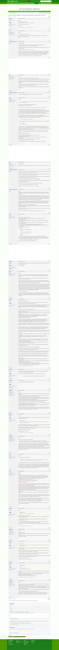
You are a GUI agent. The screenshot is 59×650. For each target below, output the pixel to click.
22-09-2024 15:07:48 (21, 189)
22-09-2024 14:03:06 (21, 97)
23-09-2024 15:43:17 (21, 471)
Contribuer (10, 643)
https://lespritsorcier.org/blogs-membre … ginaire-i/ (25, 479)
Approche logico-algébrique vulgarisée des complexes (33, 15)
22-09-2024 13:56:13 (21, 92)
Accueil (9, 3)
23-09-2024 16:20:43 (21, 508)
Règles (22, 11)
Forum (36, 3)
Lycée (12, 3)
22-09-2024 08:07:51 (21, 30)
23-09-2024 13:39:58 (21, 390)
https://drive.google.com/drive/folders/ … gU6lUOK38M (26, 22)
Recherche (26, 11)
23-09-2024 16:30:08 (21, 529)
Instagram (32, 642)
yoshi (10, 97)
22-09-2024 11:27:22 (21, 41)
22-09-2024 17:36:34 (21, 261)
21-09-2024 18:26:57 (21, 18)
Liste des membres (16, 11)
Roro (10, 30)
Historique (17, 642)
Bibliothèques (22, 3)
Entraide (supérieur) (17, 15)
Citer (49, 29)
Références (28, 3)
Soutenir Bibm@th (19, 641)
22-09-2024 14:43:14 (21, 169)
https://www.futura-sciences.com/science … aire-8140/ (26, 481)
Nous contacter (11, 644)
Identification (36, 11)
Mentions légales (26, 641)
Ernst (10, 271)
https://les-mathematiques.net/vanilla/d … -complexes (26, 139)
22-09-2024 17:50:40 (21, 271)
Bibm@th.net (12, 1)
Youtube (32, 641)
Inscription (31, 11)
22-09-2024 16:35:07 (21, 214)
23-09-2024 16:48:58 (21, 562)
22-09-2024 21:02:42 (21, 369)
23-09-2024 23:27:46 (21, 580)
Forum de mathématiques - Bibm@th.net (29, 9)
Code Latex (12, 618)
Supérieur (17, 3)
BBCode (16, 618)
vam (9, 162)
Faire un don (49, 3)
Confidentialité (26, 642)
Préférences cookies (26, 644)
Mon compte (43, 3)
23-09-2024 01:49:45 (21, 380)
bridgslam (11, 390)
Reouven (10, 18)
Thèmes (32, 3)
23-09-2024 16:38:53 (21, 541)
